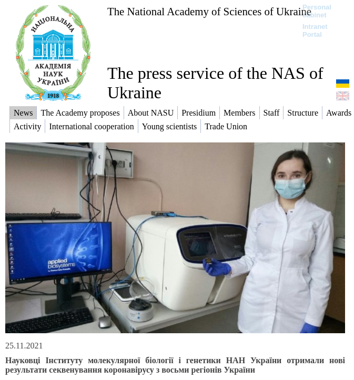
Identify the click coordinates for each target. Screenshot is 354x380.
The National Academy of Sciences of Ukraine (209, 11)
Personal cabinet (316, 11)
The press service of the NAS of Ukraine (215, 83)
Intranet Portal (315, 30)
